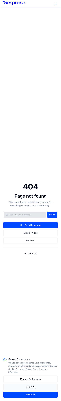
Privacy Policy (32, 369)
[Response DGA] (13, 4)
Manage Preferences (30, 379)
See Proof (30, 240)
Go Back (30, 253)
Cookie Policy (14, 369)
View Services (30, 233)
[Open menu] (56, 4)
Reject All (30, 387)
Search (52, 214)
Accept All (30, 394)
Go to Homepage (30, 225)
